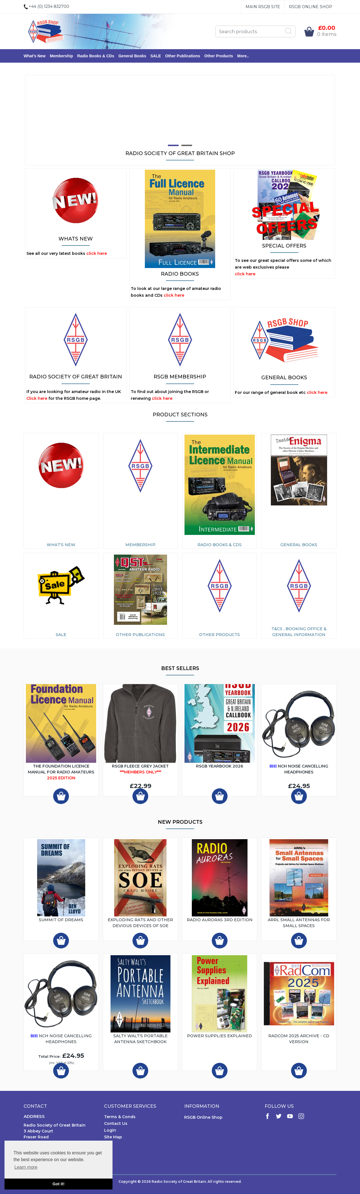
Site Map (113, 1136)
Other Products (218, 56)
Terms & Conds (120, 1116)
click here (96, 253)
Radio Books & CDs (95, 56)
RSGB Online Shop (310, 6)
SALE (155, 56)
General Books (132, 56)
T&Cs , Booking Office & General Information (299, 631)
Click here (36, 398)
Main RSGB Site (263, 6)
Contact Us (115, 1123)
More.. (243, 56)
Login (110, 1130)
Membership (61, 56)
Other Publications (182, 56)
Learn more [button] (25, 1167)
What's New (35, 56)
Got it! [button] (58, 1184)
